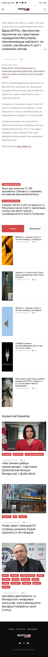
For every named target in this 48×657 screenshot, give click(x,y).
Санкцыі (23, 517)
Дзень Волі (18, 454)
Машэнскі (25, 579)
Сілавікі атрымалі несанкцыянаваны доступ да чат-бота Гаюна (28, 345)
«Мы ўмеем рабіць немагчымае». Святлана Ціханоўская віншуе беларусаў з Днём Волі (19, 468)
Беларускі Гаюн (13, 23)
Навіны (4, 23)
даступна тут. (24, 146)
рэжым (40, 27)
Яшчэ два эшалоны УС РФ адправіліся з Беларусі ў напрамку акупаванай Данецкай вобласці (22, 191)
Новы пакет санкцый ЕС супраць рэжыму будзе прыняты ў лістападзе (19, 529)
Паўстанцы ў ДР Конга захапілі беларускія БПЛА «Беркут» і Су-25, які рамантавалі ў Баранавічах (29, 382)
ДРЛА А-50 (23, 23)
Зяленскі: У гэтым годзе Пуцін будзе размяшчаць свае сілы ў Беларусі (29, 274)
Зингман (6, 579)
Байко (5, 575)
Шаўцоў (6, 587)
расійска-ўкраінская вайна (28, 27)
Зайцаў (40, 575)
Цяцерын (26, 583)
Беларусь (6, 454)
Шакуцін (37, 583)
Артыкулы (21, 629)
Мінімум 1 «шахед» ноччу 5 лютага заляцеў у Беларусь (28, 309)
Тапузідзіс (15, 583)
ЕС (15, 517)
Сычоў (5, 583)
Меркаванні (35, 229)
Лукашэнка (5, 27)
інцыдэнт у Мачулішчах (36, 23)
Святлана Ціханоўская (34, 454)
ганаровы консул (27, 575)
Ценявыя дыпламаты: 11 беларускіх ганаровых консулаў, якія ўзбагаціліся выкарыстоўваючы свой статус (21, 603)
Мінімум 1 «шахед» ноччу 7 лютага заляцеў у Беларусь (28, 238)
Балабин (14, 575)
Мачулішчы (14, 27)
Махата (15, 579)
